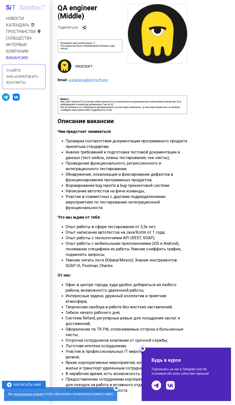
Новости (15, 18)
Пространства (23, 31)
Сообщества (19, 38)
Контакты (16, 83)
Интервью (16, 44)
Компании (17, 51)
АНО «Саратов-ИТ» (22, 77)
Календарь (20, 25)
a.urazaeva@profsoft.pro (88, 80)
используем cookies (29, 394)
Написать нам (24, 384)
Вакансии (17, 58)
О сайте (13, 70)
